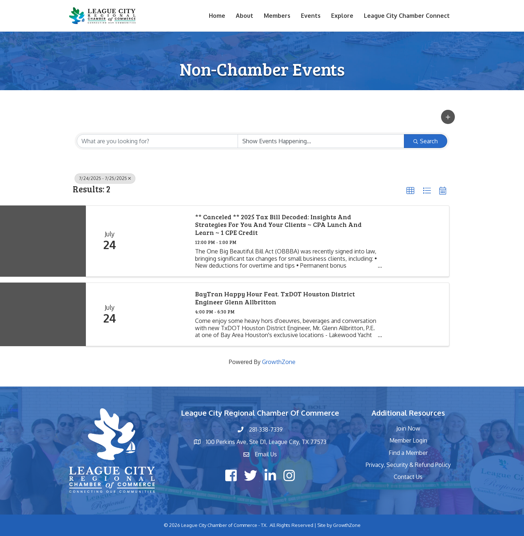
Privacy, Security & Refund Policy (408, 464)
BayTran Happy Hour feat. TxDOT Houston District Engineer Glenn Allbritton (275, 298)
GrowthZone (278, 361)
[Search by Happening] (321, 141)
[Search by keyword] (157, 141)
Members (277, 15)
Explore (342, 15)
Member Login (408, 440)
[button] (448, 117)
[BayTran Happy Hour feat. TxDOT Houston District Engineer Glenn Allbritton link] (160, 314)
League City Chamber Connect (407, 15)
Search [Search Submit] (425, 141)
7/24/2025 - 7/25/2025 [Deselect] (105, 178)
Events (311, 15)
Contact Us (408, 476)
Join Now (408, 428)
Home (217, 15)
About (244, 15)
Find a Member (408, 452)
